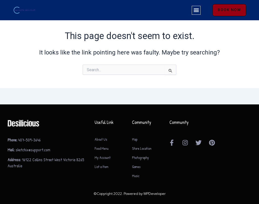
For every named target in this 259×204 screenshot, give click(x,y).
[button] (195, 10)
